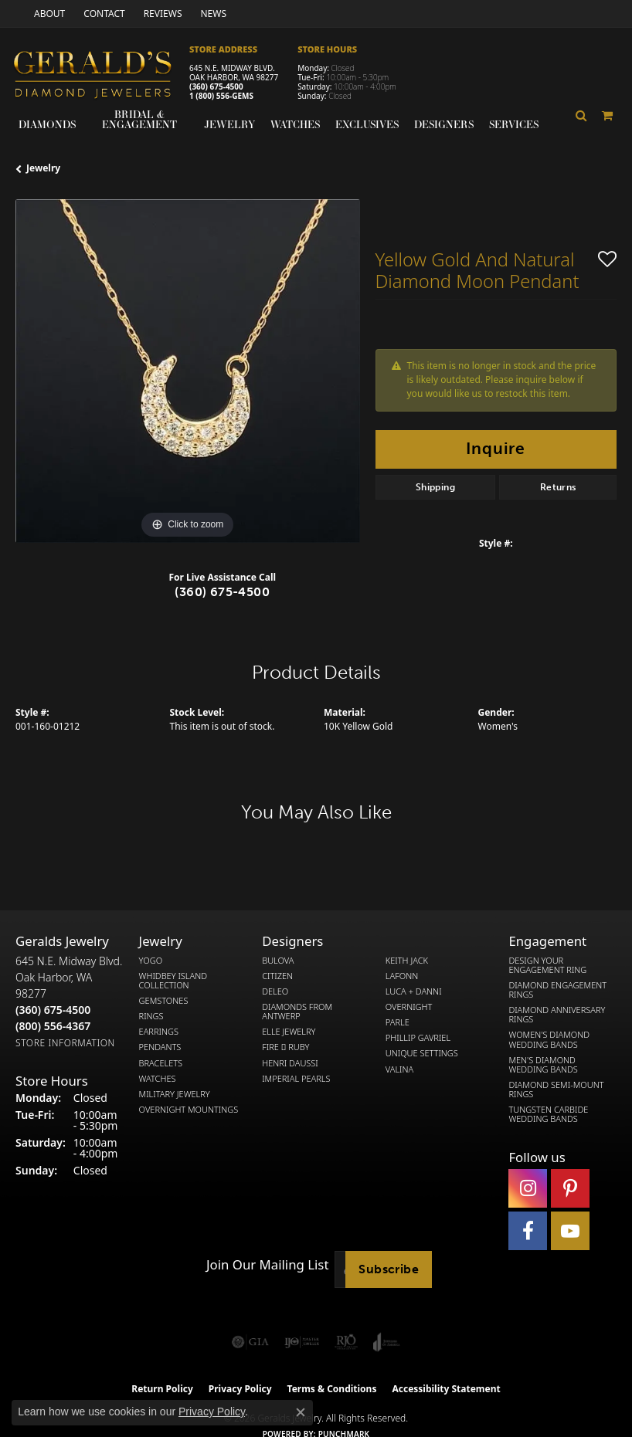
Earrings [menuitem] (158, 1031)
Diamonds (47, 124)
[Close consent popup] (300, 1412)
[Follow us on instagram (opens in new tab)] (527, 1188)
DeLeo (275, 991)
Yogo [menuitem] (151, 960)
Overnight (409, 1007)
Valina (399, 1069)
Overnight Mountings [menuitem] (189, 1109)
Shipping (435, 487)
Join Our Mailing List (267, 1265)
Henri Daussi (290, 1063)
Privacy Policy (211, 1411)
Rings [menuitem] (151, 1016)
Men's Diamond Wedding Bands (542, 1065)
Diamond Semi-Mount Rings (555, 1089)
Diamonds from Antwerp (297, 1011)
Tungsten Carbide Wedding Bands (548, 1114)
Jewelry (229, 124)
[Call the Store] (52, 1009)
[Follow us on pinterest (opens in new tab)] (570, 1188)
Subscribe (388, 1269)
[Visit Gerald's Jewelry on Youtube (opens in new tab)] (570, 1231)
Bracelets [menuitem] (161, 1063)
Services (514, 124)
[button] (581, 115)
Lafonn (402, 976)
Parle (397, 1022)
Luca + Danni (414, 991)
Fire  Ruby (285, 1047)
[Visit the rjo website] (346, 1342)
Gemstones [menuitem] (164, 1000)
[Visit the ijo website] (301, 1342)
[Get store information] (65, 1042)
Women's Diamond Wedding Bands (549, 1039)
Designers (444, 124)
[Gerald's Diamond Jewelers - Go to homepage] (100, 76)
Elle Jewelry (288, 1031)
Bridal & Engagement (139, 119)
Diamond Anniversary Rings (556, 1014)
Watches (295, 124)
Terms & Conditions (332, 1388)
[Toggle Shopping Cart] (607, 115)
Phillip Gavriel (418, 1037)
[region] (187, 371)
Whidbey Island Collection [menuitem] (173, 980)
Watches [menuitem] (157, 1078)
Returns (558, 487)
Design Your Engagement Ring (547, 965)
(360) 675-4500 (216, 86)
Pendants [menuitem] (160, 1047)
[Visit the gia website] (250, 1342)
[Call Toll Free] (52, 1025)
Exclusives (367, 124)
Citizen (277, 976)
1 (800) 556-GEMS (221, 95)
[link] (48, 13)
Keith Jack (407, 960)
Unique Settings (422, 1053)
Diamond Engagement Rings (557, 990)
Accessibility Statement (446, 1388)
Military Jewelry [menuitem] (174, 1094)
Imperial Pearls (296, 1078)
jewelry (43, 168)
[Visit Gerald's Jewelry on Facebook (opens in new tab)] (527, 1231)
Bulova (278, 960)
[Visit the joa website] (386, 1342)
